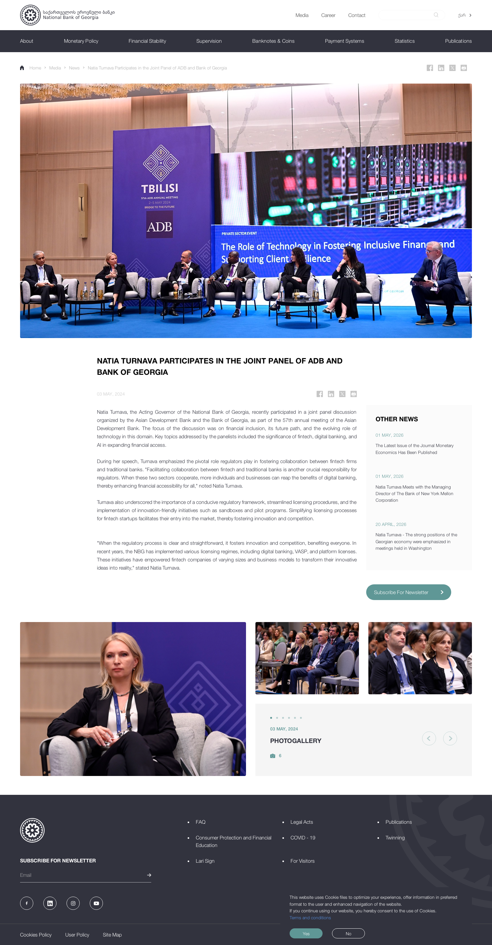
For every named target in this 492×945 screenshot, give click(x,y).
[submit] (436, 15)
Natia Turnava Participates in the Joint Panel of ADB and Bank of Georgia (157, 67)
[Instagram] (73, 903)
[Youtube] (96, 903)
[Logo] (67, 15)
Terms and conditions (310, 917)
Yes (306, 933)
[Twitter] (452, 68)
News (74, 67)
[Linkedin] (441, 68)
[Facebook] (430, 68)
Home (30, 67)
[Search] (408, 15)
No (348, 933)
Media (55, 67)
